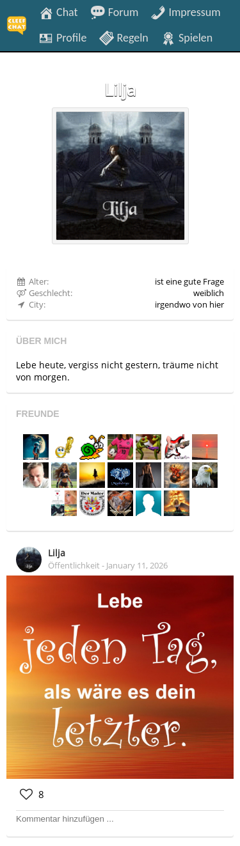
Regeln (123, 37)
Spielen (186, 37)
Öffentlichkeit (74, 565)
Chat (58, 11)
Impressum (185, 11)
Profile (62, 37)
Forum (114, 11)
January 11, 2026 (137, 565)
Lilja (56, 553)
